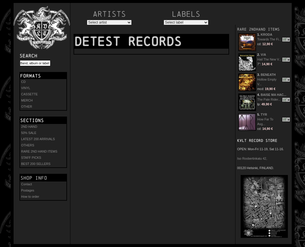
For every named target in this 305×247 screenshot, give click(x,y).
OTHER (26, 106)
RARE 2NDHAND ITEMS (258, 29)
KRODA (266, 34)
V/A (263, 54)
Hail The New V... (269, 59)
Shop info (33, 178)
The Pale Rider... (268, 99)
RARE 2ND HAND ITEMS (39, 151)
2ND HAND (29, 126)
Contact (26, 184)
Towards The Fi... (269, 39)
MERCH (27, 100)
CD (23, 82)
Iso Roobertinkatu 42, (252, 158)
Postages (27, 190)
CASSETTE (29, 94)
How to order (30, 196)
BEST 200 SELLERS (35, 164)
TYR (264, 114)
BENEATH (268, 74)
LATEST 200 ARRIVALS (38, 139)
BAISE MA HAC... (273, 94)
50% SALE (29, 133)
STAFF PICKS (31, 157)
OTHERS (27, 145)
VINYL (25, 88)
